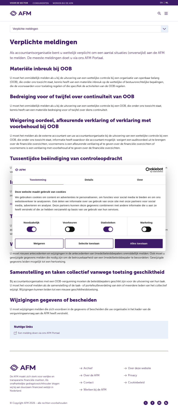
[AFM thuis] (20, 13)
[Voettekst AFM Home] (39, 368)
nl (167, 3)
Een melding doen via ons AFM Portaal (39, 333)
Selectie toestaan (89, 243)
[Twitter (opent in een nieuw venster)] (146, 403)
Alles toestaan (139, 243)
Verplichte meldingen (25, 28)
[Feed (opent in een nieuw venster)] (166, 403)
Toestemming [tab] (38, 179)
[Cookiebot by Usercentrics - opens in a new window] (148, 169)
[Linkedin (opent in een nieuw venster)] (159, 403)
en (161, 3)
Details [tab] (89, 179)
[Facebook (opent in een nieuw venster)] (152, 403)
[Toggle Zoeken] (159, 13)
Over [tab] (140, 179)
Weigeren (39, 243)
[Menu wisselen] (166, 13)
